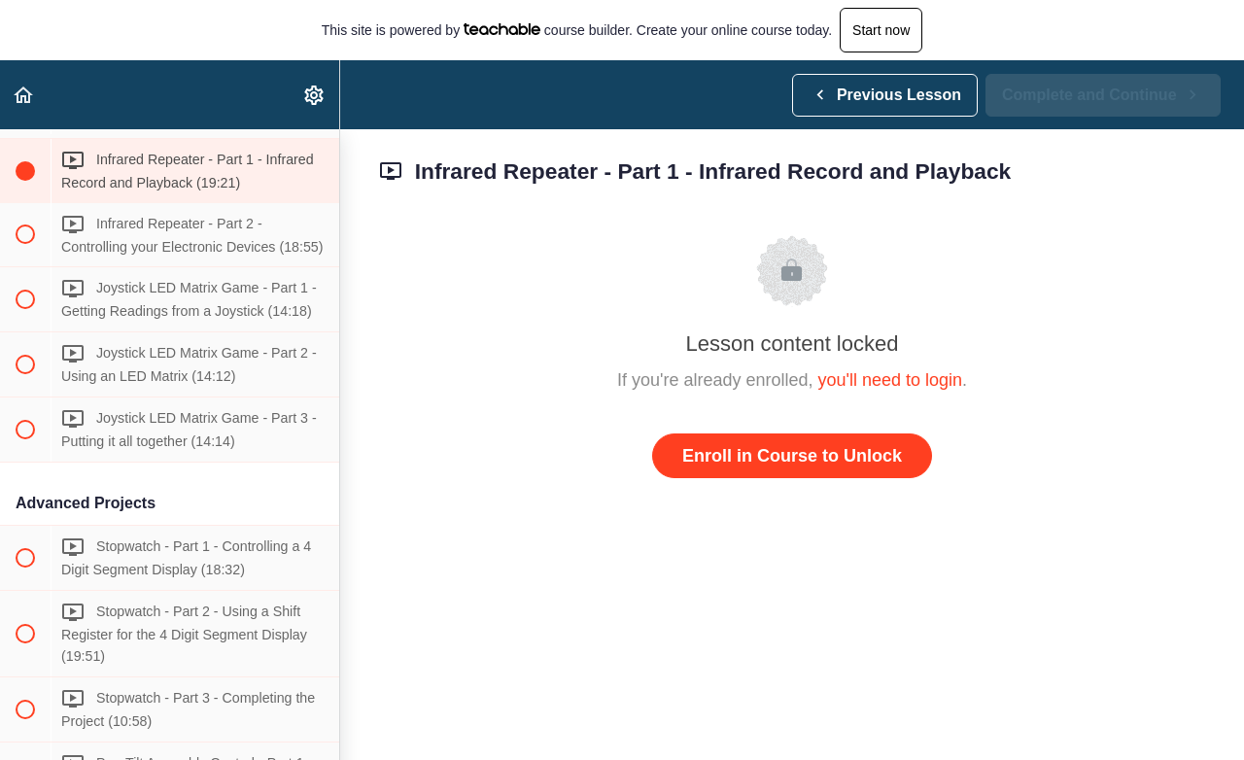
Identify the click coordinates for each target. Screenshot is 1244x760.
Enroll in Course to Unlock (792, 456)
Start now (881, 30)
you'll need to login (890, 380)
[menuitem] (315, 94)
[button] (24, 94)
